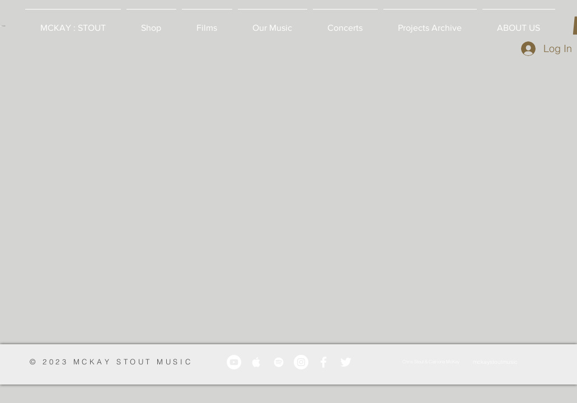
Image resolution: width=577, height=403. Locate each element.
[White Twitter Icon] (346, 362)
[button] (151, 23)
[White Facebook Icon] (323, 362)
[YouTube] (234, 362)
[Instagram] (301, 362)
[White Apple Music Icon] (256, 362)
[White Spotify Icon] (278, 362)
